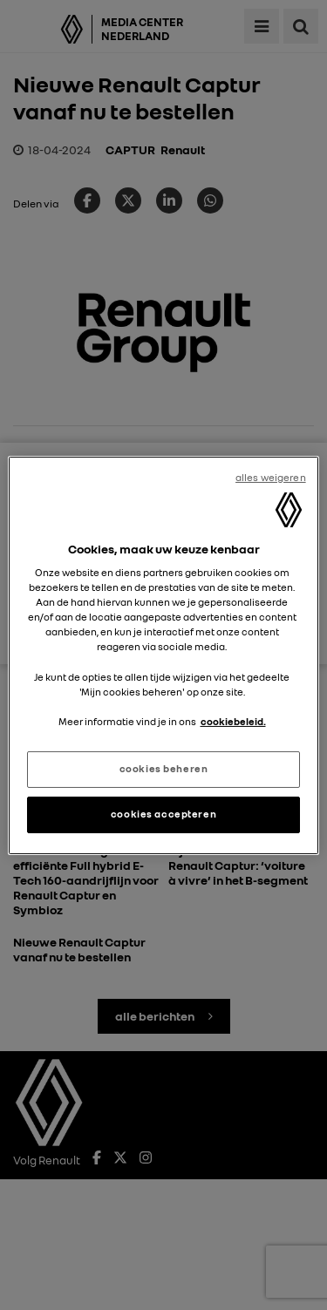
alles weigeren (270, 477)
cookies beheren (163, 769)
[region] (163, 654)
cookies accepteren (163, 814)
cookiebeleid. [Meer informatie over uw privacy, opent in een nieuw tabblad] (233, 722)
